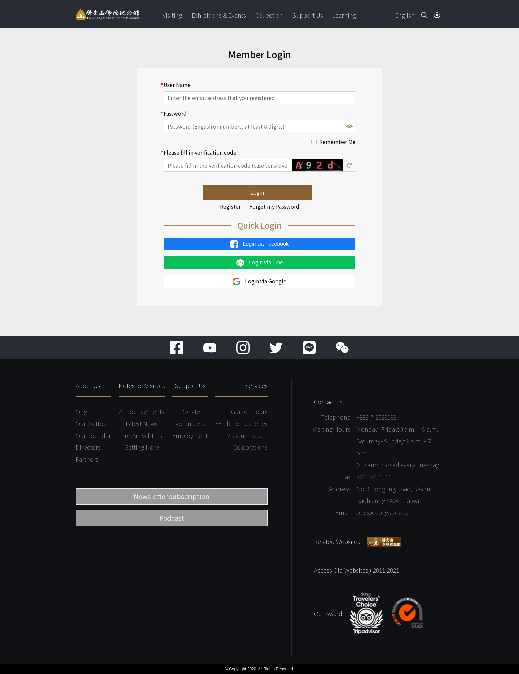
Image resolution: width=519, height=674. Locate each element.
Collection (269, 15)
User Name (177, 85)
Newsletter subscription (172, 496)
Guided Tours (249, 411)
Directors (88, 447)
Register (230, 206)
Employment (190, 435)
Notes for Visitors (142, 385)
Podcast (171, 518)
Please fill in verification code (200, 152)
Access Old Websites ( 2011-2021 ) (358, 570)
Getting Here (141, 447)
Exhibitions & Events (219, 15)
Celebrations (250, 447)
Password (175, 113)
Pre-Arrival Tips (141, 435)
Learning (344, 15)
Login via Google (259, 281)
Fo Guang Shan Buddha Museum (107, 14)
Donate (190, 411)
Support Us (307, 15)
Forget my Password (274, 206)
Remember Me (337, 142)
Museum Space (247, 435)
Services (256, 385)
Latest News (142, 423)
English (405, 15)
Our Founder (93, 435)
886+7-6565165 (375, 476)
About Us (88, 385)
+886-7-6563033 (376, 417)
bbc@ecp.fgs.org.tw (382, 512)
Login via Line (259, 262)
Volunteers (190, 423)
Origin (84, 411)
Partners (87, 459)
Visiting (172, 15)
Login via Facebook (259, 244)
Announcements (141, 411)
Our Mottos (91, 423)
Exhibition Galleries (241, 423)
